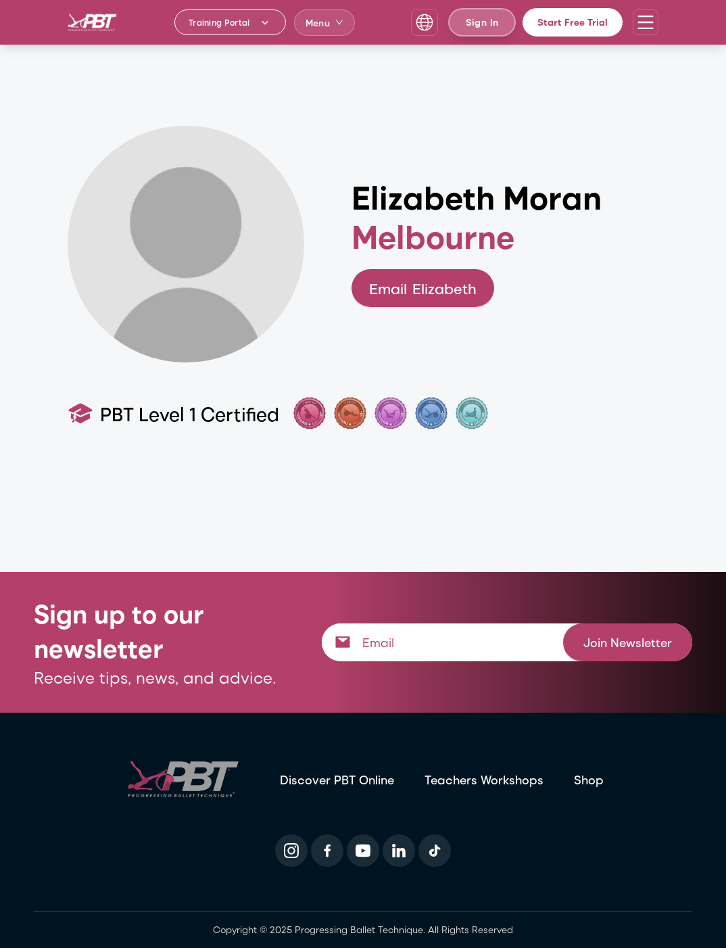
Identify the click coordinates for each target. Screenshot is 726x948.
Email (423, 288)
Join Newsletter (627, 642)
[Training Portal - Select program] (230, 22)
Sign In (482, 22)
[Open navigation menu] (645, 22)
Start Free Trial (572, 22)
